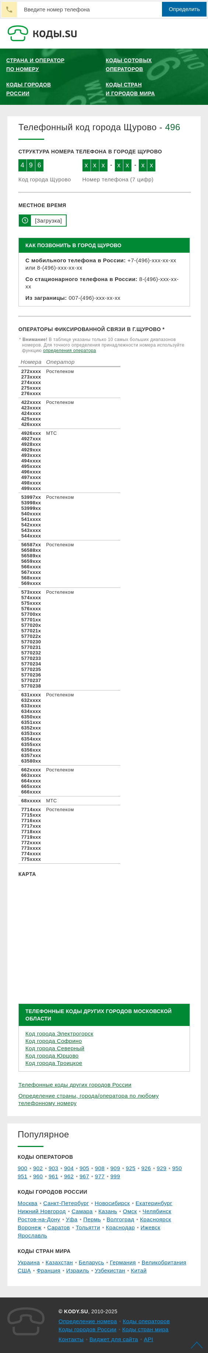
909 (115, 1168)
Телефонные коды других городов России (74, 1085)
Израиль (77, 1270)
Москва (28, 1203)
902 (38, 1168)
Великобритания (164, 1262)
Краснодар (120, 1227)
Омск (130, 1211)
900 (22, 1168)
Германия (123, 1262)
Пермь (92, 1219)
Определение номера (88, 1321)
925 (130, 1168)
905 (84, 1168)
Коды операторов (146, 1321)
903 (53, 1168)
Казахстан (59, 1262)
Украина (29, 1262)
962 (69, 1176)
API (149, 1339)
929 (161, 1168)
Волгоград (120, 1219)
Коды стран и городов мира (130, 89)
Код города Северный (54, 1048)
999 (115, 1176)
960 (38, 1176)
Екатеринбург (153, 1203)
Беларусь (91, 1262)
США (24, 1270)
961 (53, 1176)
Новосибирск (112, 1203)
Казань (107, 1211)
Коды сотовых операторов (129, 64)
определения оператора (69, 350)
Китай (139, 1270)
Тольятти (88, 1227)
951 (22, 1176)
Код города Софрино (53, 1041)
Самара (81, 1211)
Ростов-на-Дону (39, 1219)
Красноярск (155, 1219)
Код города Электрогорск (59, 1033)
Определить (184, 9)
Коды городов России (28, 89)
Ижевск (151, 1227)
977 (100, 1176)
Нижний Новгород (42, 1211)
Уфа (72, 1219)
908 (100, 1168)
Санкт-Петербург (66, 1203)
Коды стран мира (145, 1329)
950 (177, 1168)
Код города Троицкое (53, 1063)
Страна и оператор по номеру (35, 64)
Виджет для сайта (113, 1339)
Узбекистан (110, 1270)
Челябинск (156, 1211)
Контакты (71, 1339)
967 (84, 1176)
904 (69, 1168)
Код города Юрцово (52, 1055)
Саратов (58, 1227)
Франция (49, 1270)
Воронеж (30, 1227)
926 (146, 1168)
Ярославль (32, 1235)
